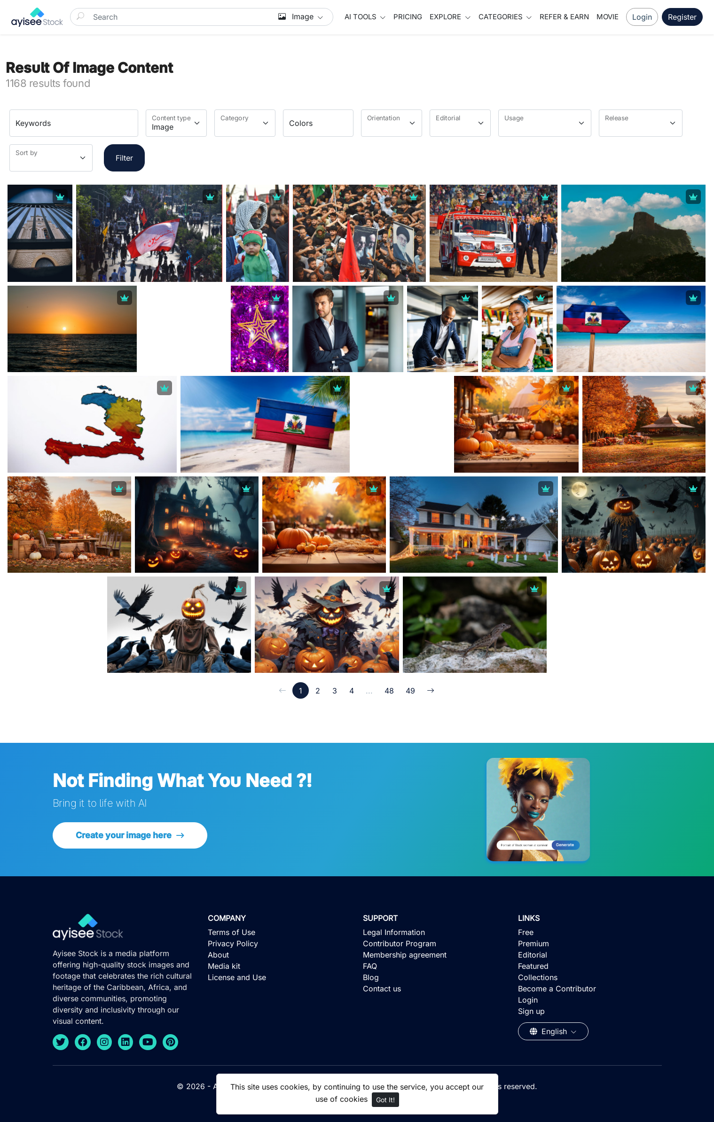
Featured (533, 966)
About (218, 954)
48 (389, 690)
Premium (533, 943)
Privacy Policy (233, 943)
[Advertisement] (199, 344)
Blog (371, 977)
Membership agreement (405, 954)
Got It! (385, 1100)
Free (526, 932)
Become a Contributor (557, 988)
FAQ (370, 966)
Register (682, 17)
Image (297, 16)
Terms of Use (231, 932)
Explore (446, 16)
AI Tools (361, 16)
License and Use (237, 977)
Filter (124, 158)
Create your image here (124, 835)
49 (410, 690)
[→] (430, 690)
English (549, 1031)
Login (642, 17)
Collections (537, 977)
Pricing (407, 16)
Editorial (532, 954)
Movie (607, 16)
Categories (502, 16)
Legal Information (394, 932)
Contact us (382, 988)
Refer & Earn (564, 16)
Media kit (224, 966)
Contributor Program (399, 943)
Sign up (531, 1011)
